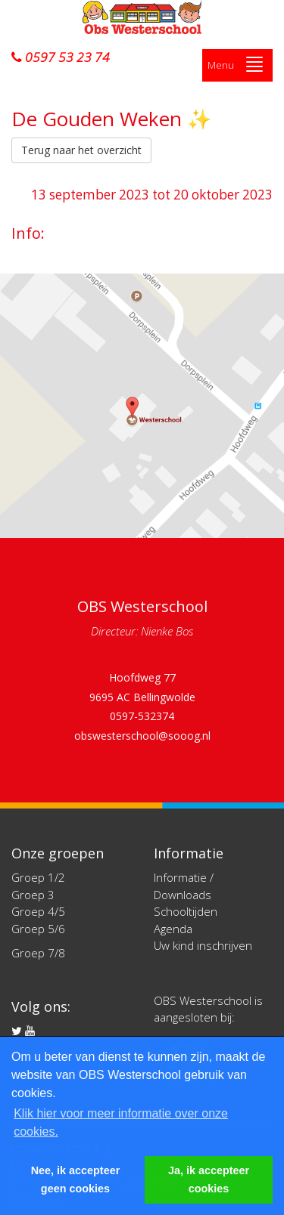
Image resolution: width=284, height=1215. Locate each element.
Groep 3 (33, 894)
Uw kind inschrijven (203, 945)
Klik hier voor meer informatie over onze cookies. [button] (121, 1122)
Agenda (173, 928)
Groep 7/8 (38, 952)
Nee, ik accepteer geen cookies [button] (75, 1179)
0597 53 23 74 (60, 57)
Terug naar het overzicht (81, 150)
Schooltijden (185, 911)
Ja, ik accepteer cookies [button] (208, 1179)
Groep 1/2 (38, 877)
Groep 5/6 (38, 928)
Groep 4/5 (38, 911)
